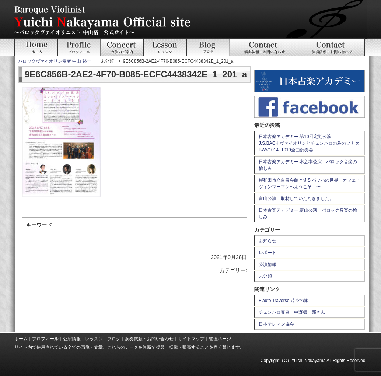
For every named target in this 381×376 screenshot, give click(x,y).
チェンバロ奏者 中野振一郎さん (292, 312)
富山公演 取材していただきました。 (296, 198)
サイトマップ (191, 338)
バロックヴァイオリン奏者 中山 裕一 (54, 61)
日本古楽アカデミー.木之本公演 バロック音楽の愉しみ (308, 165)
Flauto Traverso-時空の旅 (283, 300)
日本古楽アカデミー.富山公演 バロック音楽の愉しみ (308, 213)
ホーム (21, 338)
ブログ (113, 338)
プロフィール (45, 338)
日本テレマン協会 (276, 324)
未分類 (265, 276)
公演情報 (267, 264)
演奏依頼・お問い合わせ (149, 338)
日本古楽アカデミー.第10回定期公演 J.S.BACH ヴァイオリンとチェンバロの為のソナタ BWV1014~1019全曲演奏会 (311, 143)
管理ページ (220, 338)
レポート (267, 252)
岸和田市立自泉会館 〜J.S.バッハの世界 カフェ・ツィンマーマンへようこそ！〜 (309, 183)
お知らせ (267, 240)
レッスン (94, 338)
